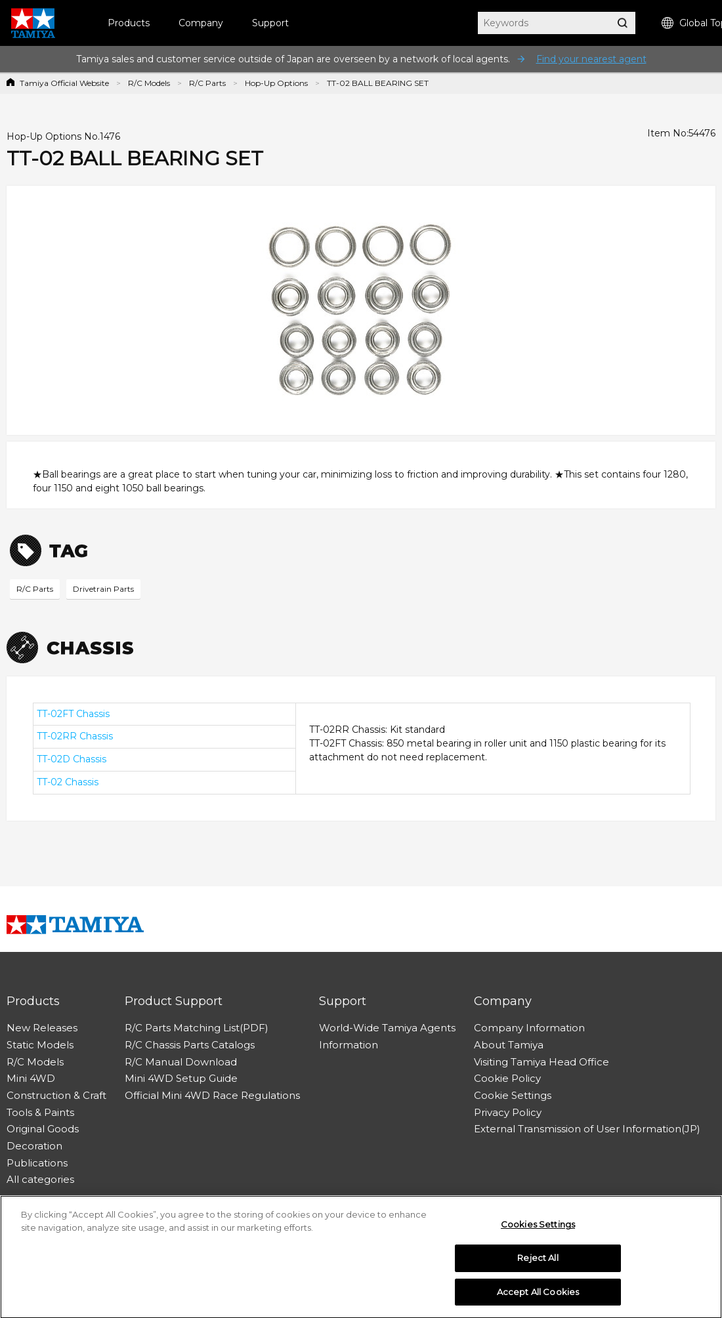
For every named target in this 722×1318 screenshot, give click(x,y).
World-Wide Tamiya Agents (387, 1027)
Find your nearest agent (591, 59)
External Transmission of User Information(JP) (587, 1128)
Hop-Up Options (276, 83)
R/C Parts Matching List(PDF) (196, 1027)
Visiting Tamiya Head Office (541, 1062)
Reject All (537, 1261)
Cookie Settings (512, 1095)
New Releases (42, 1027)
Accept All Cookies (538, 1295)
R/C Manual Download (181, 1062)
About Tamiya (508, 1045)
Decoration (34, 1146)
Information (348, 1045)
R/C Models (149, 83)
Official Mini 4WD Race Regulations (212, 1095)
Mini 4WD (31, 1078)
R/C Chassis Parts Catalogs (190, 1045)
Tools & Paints (40, 1112)
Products (129, 23)
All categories (40, 1179)
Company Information (529, 1027)
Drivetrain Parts (103, 589)
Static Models (40, 1045)
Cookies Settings (538, 1227)
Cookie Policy (507, 1078)
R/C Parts (207, 83)
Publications (37, 1163)
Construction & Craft (56, 1095)
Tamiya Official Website (64, 83)
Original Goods (43, 1128)
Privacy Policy (508, 1112)
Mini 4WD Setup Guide (181, 1078)
